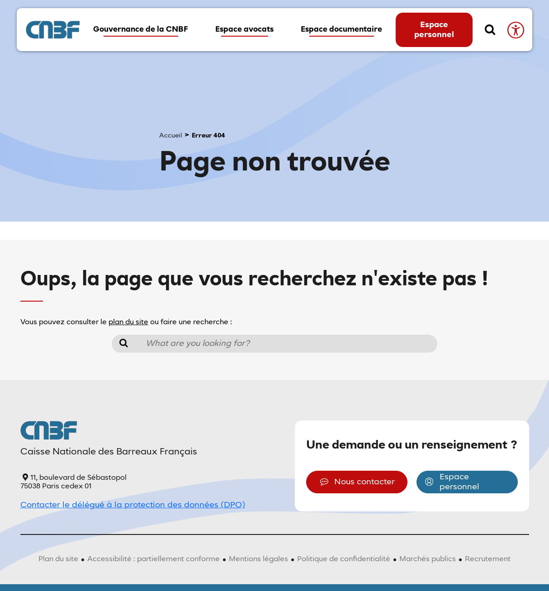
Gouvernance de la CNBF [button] (140, 29)
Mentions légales (258, 559)
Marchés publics (427, 559)
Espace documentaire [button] (341, 29)
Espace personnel (434, 30)
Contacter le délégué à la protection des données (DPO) (132, 505)
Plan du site (58, 559)
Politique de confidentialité (343, 559)
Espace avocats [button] (244, 29)
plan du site (128, 322)
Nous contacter (356, 482)
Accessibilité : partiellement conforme (153, 559)
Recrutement (488, 559)
